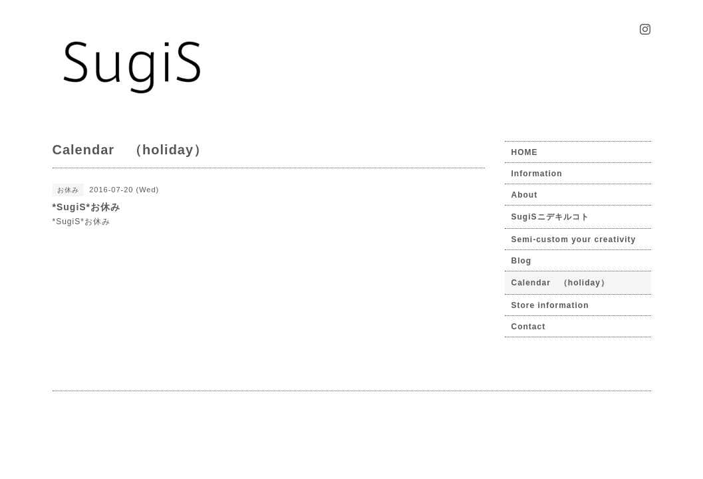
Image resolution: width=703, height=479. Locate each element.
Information (537, 173)
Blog (521, 260)
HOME (524, 152)
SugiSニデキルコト (550, 217)
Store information (550, 305)
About (524, 195)
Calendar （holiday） (560, 282)
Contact (528, 326)
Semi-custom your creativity (573, 239)
